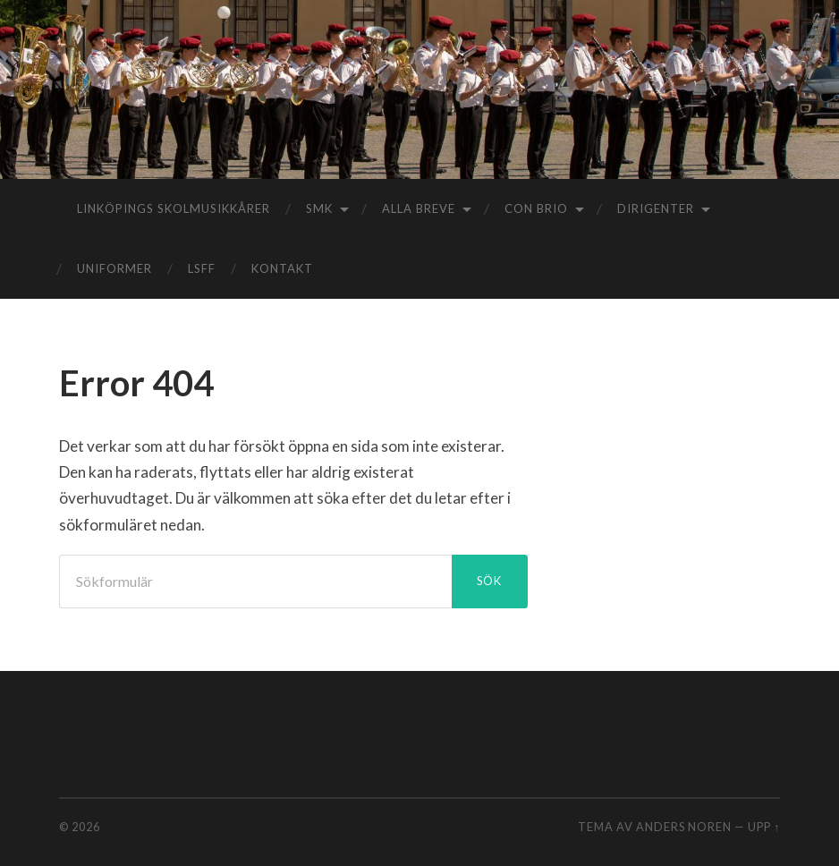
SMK (319, 208)
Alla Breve (418, 208)
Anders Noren (684, 826)
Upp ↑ (764, 826)
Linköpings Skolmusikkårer (173, 208)
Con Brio (536, 208)
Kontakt (282, 268)
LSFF (202, 268)
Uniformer (114, 268)
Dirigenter (655, 208)
